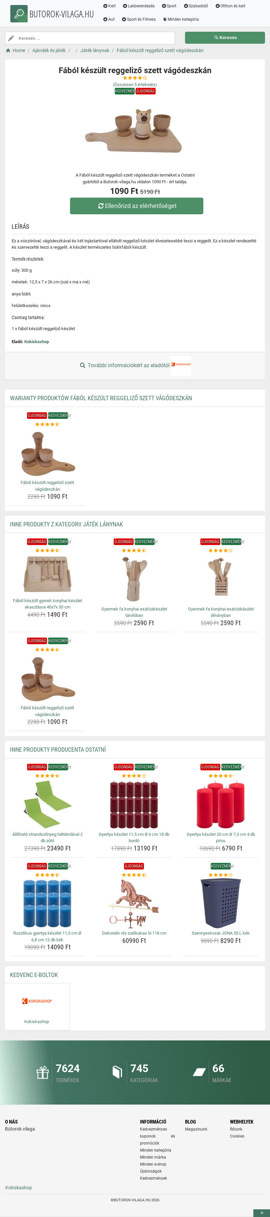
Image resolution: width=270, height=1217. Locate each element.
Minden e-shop (153, 1164)
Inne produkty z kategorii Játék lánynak (66, 524)
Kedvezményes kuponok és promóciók (157, 1136)
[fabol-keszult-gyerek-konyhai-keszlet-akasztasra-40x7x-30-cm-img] (47, 575)
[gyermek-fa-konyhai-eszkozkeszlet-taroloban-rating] (134, 550)
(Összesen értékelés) (135, 84)
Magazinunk (196, 1129)
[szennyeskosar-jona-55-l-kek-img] (221, 903)
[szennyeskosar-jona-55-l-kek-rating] (221, 875)
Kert (109, 6)
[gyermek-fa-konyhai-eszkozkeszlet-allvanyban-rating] (221, 550)
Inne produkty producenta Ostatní (58, 749)
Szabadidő (195, 6)
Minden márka (153, 1157)
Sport (169, 6)
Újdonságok (151, 1171)
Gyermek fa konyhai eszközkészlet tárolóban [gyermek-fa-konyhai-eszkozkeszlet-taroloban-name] (134, 612)
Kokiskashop (36, 341)
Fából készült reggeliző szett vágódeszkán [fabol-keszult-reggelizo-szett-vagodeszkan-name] (47, 486)
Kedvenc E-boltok (34, 974)
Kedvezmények (153, 1178)
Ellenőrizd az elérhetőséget (137, 205)
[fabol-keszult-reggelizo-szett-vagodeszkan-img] (47, 453)
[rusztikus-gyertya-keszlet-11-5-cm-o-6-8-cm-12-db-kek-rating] (47, 875)
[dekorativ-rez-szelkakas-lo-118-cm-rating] (134, 875)
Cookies (237, 1136)
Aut (109, 19)
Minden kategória (180, 19)
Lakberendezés (138, 6)
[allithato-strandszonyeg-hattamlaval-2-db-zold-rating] (47, 776)
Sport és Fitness (138, 19)
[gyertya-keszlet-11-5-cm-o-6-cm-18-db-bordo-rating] (134, 776)
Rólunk (236, 1129)
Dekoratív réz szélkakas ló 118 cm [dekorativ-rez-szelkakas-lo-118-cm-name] (134, 933)
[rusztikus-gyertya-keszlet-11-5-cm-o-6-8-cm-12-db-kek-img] (47, 903)
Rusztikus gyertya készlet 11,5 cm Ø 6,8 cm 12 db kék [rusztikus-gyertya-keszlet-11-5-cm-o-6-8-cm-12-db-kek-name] (47, 936)
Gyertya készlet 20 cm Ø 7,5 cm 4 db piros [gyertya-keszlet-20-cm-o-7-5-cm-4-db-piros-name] (221, 837)
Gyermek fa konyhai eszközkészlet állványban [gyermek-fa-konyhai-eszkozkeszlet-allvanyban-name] (221, 612)
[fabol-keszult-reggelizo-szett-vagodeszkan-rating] (47, 424)
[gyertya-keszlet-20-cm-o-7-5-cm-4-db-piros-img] (221, 804)
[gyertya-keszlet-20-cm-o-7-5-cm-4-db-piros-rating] (221, 776)
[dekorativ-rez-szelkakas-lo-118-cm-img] (134, 903)
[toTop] (261, 1213)
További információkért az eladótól (135, 366)
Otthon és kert (230, 6)
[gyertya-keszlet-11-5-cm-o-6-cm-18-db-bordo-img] (134, 804)
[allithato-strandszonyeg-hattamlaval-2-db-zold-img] (47, 804)
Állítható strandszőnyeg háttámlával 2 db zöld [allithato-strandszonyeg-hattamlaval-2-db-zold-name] (47, 837)
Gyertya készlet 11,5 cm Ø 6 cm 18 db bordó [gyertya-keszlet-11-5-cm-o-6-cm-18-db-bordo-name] (134, 837)
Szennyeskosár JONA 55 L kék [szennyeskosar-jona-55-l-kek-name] (221, 933)
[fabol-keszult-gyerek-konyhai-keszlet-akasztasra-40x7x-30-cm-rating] (47, 550)
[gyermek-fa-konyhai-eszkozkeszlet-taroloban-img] (134, 579)
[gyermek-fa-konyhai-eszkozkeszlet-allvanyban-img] (221, 579)
